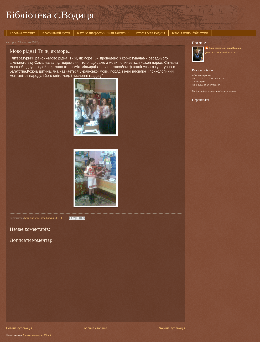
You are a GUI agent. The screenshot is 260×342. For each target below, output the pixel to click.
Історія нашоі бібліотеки (190, 33)
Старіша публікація (171, 328)
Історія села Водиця (150, 33)
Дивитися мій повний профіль (220, 52)
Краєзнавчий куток (56, 33)
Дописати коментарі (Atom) (37, 335)
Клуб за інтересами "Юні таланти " (103, 33)
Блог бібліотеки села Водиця (225, 48)
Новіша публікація (19, 328)
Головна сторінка (22, 33)
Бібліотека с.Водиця (50, 15)
